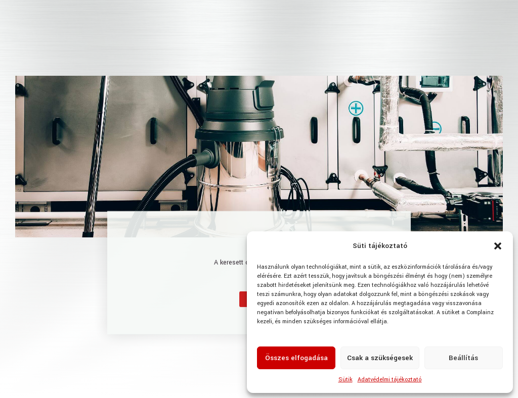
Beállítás (463, 358)
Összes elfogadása (296, 358)
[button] (498, 246)
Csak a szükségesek (380, 358)
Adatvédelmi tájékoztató (390, 379)
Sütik (345, 379)
